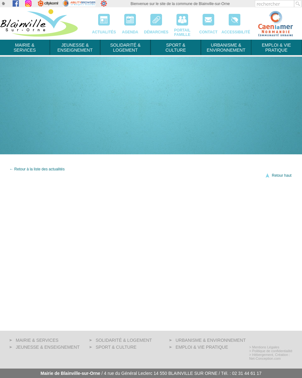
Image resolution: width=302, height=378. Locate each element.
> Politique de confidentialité (270, 351)
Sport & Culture (175, 48)
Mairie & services (25, 48)
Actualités (104, 22)
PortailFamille (182, 22)
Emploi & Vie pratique (276, 48)
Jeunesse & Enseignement (74, 48)
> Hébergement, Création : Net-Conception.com (269, 356)
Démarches (156, 22)
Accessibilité (234, 22)
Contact (208, 22)
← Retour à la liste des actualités (36, 169)
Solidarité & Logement (125, 48)
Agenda (130, 22)
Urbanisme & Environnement (226, 48)
